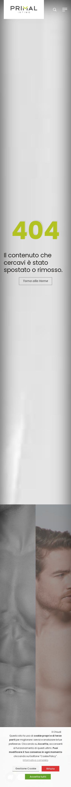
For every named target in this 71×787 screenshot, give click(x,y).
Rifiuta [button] (50, 769)
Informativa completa (35, 760)
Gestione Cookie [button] (25, 768)
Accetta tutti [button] (38, 776)
